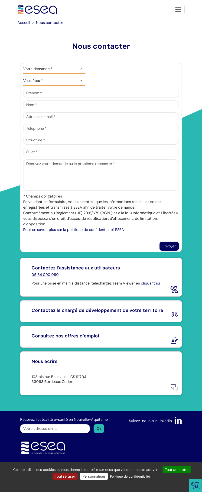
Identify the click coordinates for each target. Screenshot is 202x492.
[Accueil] (37, 9)
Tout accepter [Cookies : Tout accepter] (177, 469)
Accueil (23, 22)
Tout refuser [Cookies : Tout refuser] (65, 476)
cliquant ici (150, 283)
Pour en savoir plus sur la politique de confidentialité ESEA (73, 229)
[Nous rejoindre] (101, 336)
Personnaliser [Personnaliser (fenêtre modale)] (93, 476)
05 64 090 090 (45, 274)
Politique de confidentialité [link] (130, 476)
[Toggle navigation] (178, 9)
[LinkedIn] (178, 420)
